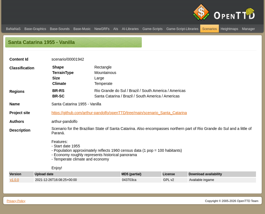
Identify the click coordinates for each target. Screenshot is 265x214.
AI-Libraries (130, 29)
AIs (115, 29)
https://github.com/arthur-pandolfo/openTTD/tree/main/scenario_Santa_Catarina (119, 113)
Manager (248, 29)
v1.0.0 (14, 180)
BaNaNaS (13, 29)
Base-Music (82, 29)
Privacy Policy (16, 201)
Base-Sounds (60, 29)
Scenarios (209, 29)
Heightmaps (229, 29)
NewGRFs (101, 29)
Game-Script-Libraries (182, 29)
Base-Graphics (35, 29)
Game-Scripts (153, 29)
